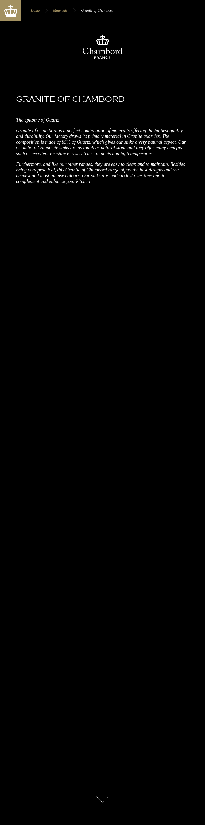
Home (35, 11)
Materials (60, 11)
